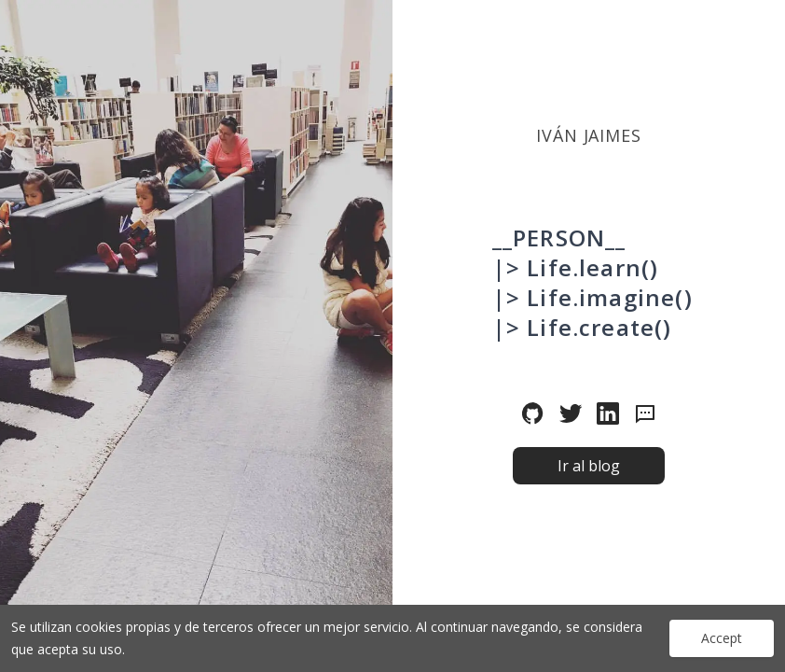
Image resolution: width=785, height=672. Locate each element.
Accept (721, 638)
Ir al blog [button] (589, 465)
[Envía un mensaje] (645, 413)
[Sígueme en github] (533, 413)
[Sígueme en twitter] (570, 413)
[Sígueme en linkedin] (608, 413)
